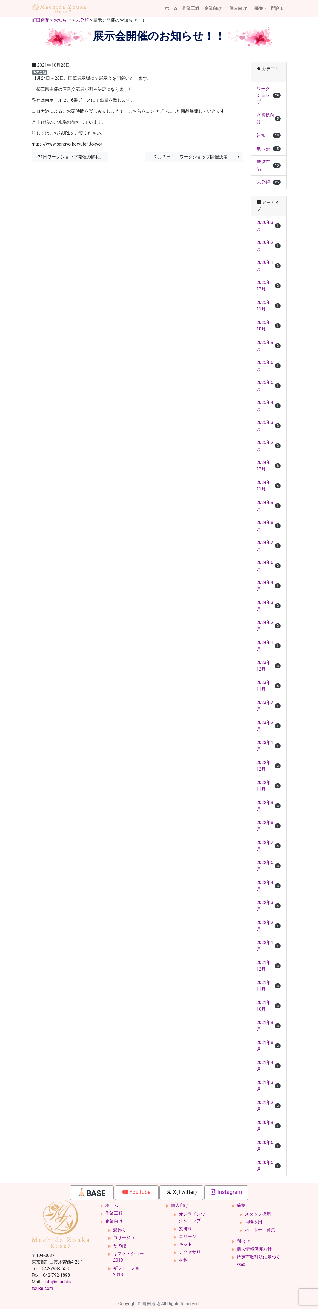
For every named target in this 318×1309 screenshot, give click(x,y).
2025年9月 (269, 346)
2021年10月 (269, 1006)
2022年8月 (269, 826)
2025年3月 (269, 426)
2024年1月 (269, 646)
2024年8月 (269, 526)
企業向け (213, 8)
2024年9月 (269, 506)
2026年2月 (269, 246)
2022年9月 (269, 806)
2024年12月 (269, 466)
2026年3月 (269, 226)
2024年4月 (269, 586)
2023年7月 (269, 706)
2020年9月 (269, 1126)
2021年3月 (269, 1086)
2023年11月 (269, 686)
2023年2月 (269, 726)
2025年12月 (269, 286)
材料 (183, 1260)
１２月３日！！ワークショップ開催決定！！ (194, 156)
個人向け (238, 8)
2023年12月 (269, 666)
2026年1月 (269, 266)
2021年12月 (269, 966)
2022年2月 (269, 926)
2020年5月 (269, 1166)
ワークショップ (269, 95)
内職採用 (253, 1222)
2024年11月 (269, 486)
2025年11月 (269, 306)
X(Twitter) (181, 1192)
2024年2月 (269, 626)
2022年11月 (269, 786)
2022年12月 (269, 766)
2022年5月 (269, 866)
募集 (258, 8)
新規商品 (269, 165)
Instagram (226, 1192)
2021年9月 (269, 1026)
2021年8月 (269, 1046)
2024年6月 (269, 566)
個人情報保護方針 (254, 1249)
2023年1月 (269, 746)
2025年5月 (269, 386)
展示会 (269, 148)
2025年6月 (269, 366)
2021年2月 (269, 1106)
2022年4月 (269, 886)
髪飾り (119, 1230)
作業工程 (191, 8)
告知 (269, 135)
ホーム (171, 8)
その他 (119, 1245)
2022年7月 (269, 846)
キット (185, 1244)
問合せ (277, 8)
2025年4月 (269, 406)
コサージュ (124, 1237)
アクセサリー (192, 1252)
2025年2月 (269, 446)
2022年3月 (269, 906)
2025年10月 (269, 326)
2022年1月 (269, 946)
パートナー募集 (260, 1230)
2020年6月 (269, 1146)
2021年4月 (269, 1066)
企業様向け (269, 118)
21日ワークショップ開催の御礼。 (69, 156)
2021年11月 (269, 986)
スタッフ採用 (258, 1214)
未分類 (39, 72)
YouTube (136, 1192)
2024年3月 (269, 606)
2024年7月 (269, 546)
